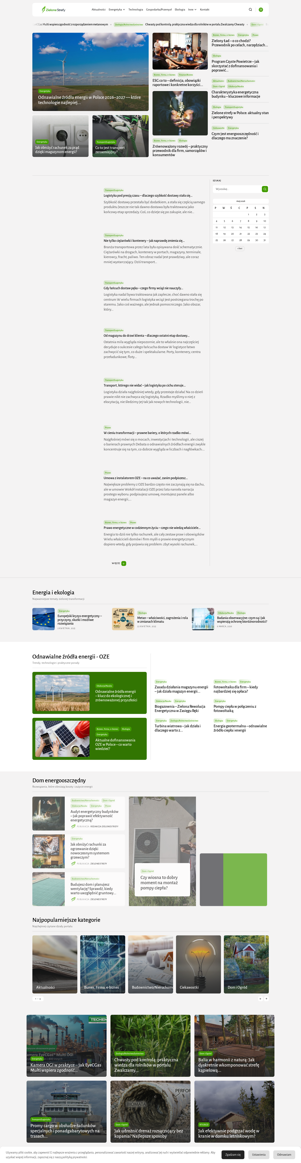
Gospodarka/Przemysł (159, 9)
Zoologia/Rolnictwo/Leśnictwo (144, 24)
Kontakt (204, 9)
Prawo (256, 35)
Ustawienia (259, 1154)
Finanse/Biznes (186, 75)
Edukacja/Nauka (236, 86)
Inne (192, 10)
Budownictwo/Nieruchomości (241, 81)
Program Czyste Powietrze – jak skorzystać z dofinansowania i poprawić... (236, 66)
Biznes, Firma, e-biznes (164, 75)
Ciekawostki (219, 128)
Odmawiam (284, 1154)
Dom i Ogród (219, 86)
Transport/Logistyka (106, 142)
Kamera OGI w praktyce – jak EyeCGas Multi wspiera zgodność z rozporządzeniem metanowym (68, 24)
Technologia (136, 9)
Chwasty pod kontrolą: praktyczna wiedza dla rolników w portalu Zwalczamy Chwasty (210, 24)
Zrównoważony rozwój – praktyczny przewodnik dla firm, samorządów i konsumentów (180, 151)
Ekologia (180, 9)
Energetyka (117, 10)
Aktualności (99, 9)
